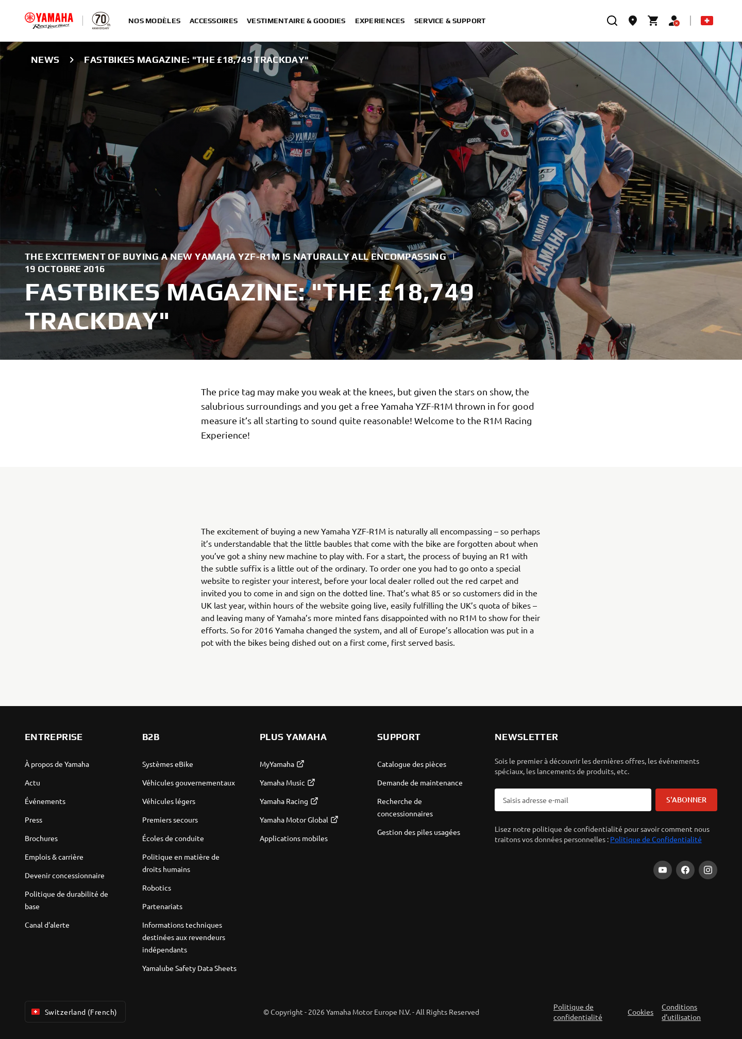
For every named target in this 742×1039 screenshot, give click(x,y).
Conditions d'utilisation (681, 1011)
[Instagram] (708, 870)
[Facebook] (685, 870)
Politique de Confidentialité (656, 839)
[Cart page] (653, 20)
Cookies (640, 1011)
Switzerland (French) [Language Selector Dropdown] (73, 1012)
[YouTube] (662, 870)
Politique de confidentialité (577, 1011)
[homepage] (49, 20)
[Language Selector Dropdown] (707, 20)
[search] (612, 20)
